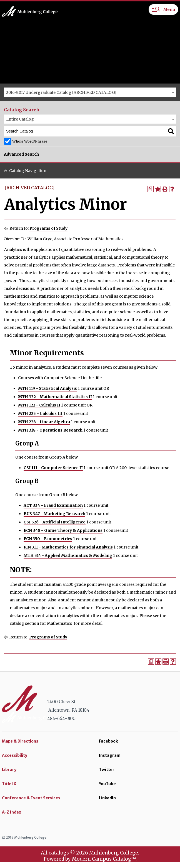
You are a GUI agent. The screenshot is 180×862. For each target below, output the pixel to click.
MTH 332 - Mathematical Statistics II (55, 396)
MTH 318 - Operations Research (50, 430)
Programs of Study (48, 228)
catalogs (59, 853)
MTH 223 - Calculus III (40, 413)
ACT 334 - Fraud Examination (53, 505)
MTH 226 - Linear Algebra (44, 421)
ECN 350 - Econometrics (48, 538)
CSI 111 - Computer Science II (53, 467)
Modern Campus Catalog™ (104, 859)
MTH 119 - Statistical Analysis (47, 388)
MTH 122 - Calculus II (39, 405)
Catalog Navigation (27, 170)
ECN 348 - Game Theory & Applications (63, 530)
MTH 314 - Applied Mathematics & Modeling (68, 555)
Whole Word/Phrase (29, 141)
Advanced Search (21, 154)
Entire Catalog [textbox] (20, 119)
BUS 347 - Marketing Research (54, 513)
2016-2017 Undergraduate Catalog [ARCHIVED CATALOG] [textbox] (61, 92)
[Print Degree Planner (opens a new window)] (151, 189)
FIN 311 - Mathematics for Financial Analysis (68, 547)
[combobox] (90, 92)
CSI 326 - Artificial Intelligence (55, 522)
